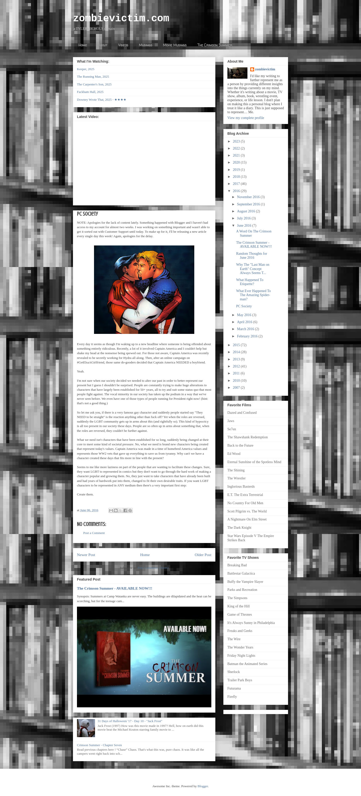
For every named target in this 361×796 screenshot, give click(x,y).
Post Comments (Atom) (153, 568)
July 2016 (244, 218)
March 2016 (246, 329)
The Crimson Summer (214, 45)
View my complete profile (245, 118)
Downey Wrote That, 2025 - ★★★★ (101, 99)
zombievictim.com (121, 18)
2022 (237, 148)
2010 (237, 380)
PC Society (244, 306)
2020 (237, 162)
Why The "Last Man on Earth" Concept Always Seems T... (252, 269)
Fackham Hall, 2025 (90, 92)
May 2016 (244, 315)
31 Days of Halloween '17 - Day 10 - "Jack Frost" (130, 721)
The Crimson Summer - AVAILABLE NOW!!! (114, 588)
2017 (237, 184)
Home (82, 45)
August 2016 (246, 211)
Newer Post (86, 555)
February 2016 (247, 336)
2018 (237, 177)
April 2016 (245, 322)
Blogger (203, 786)
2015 (237, 345)
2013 (237, 359)
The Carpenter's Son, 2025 (94, 84)
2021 (237, 155)
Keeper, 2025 (86, 69)
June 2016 (244, 225)
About (102, 45)
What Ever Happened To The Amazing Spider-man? (253, 295)
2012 (237, 366)
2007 (237, 387)
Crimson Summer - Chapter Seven (99, 745)
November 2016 (248, 197)
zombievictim (265, 69)
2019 (237, 170)
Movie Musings (175, 45)
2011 (237, 373)
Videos (123, 45)
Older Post (203, 555)
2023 (237, 141)
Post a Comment (94, 533)
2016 (237, 191)
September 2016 (249, 204)
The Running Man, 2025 (93, 76)
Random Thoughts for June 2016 (251, 256)
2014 (237, 352)
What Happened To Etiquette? (249, 282)
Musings (145, 45)
